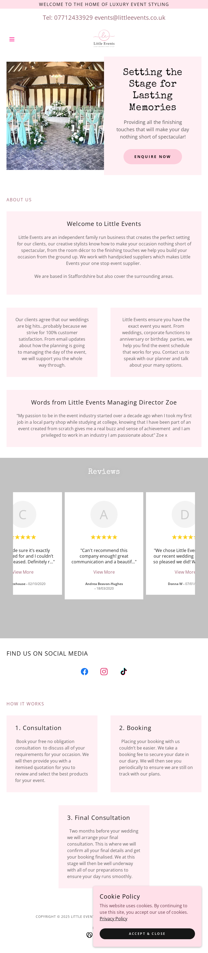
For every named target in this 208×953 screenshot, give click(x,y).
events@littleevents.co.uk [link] (130, 17)
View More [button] (23, 572)
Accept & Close (147, 937)
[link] (104, 39)
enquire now (152, 156)
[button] (21, 39)
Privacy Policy (113, 922)
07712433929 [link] (73, 17)
